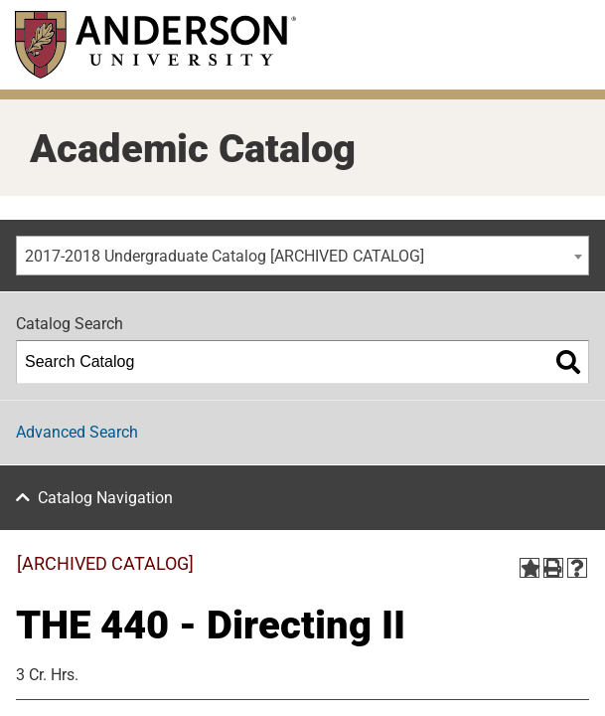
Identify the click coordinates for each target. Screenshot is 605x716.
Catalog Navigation (105, 497)
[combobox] (302, 255)
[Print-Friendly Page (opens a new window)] (553, 568)
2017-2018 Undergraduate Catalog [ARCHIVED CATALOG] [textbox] (224, 256)
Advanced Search (77, 432)
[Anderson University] (155, 44)
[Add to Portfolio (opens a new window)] (529, 568)
